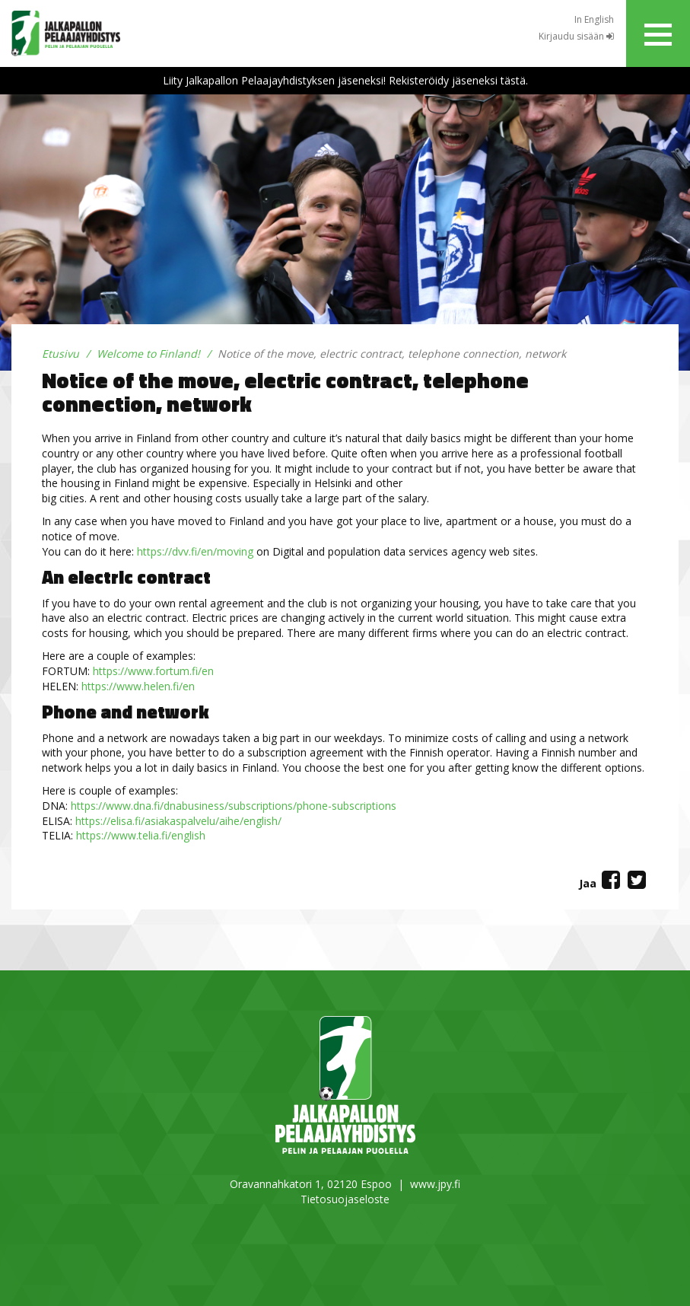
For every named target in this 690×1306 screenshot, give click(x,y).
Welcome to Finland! (148, 353)
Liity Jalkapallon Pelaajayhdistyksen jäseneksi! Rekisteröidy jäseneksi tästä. (345, 80)
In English (594, 19)
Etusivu (60, 353)
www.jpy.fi (435, 1184)
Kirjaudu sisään (576, 36)
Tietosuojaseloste (345, 1199)
